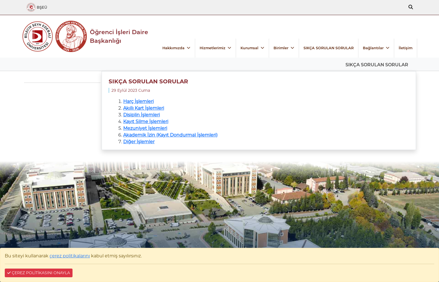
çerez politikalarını (70, 255)
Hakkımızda (173, 48)
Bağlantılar (373, 48)
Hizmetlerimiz (212, 48)
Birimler (281, 48)
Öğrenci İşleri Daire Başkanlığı (119, 36)
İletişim (405, 48)
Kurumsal (249, 48)
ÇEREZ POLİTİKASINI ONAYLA (38, 272)
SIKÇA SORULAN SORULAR (328, 48)
